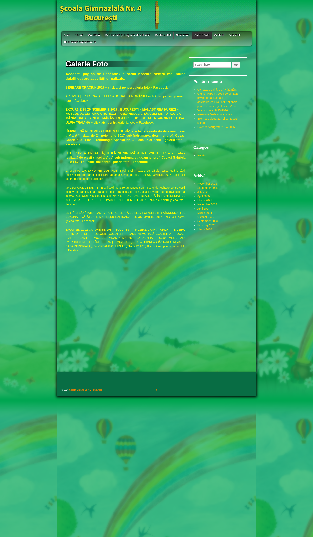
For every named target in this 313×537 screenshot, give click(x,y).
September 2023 (207, 221)
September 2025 (207, 187)
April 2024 (203, 208)
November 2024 (207, 204)
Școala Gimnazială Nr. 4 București (85, 390)
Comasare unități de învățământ (216, 89)
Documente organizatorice (80, 42)
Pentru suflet (163, 35)
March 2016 (204, 229)
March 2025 (204, 200)
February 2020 (206, 225)
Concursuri (182, 35)
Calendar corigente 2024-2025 (216, 127)
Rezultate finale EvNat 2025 (214, 114)
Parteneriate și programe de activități (127, 35)
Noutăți (79, 35)
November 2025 (207, 183)
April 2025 (203, 196)
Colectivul (94, 35)
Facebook (235, 35)
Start (67, 35)
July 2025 (203, 192)
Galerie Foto (201, 35)
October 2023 (205, 216)
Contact (219, 35)
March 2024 (204, 212)
